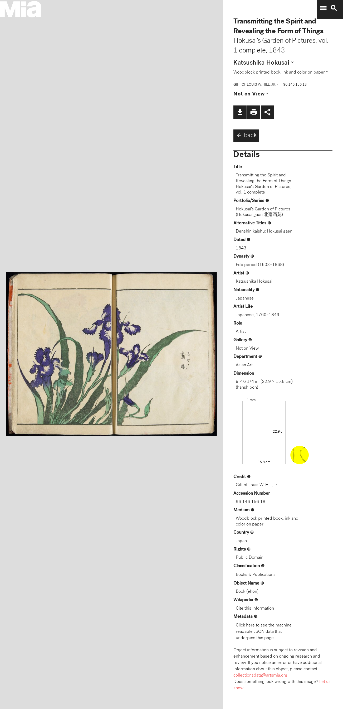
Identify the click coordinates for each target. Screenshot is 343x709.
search (334, 8)
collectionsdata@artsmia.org (260, 675)
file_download (240, 112)
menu (323, 8)
